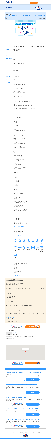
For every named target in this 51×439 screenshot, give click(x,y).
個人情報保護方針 (21, 432)
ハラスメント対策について (34, 432)
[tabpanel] (25, 28)
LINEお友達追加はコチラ (18, 235)
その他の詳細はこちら (17, 275)
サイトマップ (16, 432)
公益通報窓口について (40, 432)
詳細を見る (33, 379)
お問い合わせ (12, 432)
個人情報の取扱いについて (27, 432)
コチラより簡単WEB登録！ (10, 317)
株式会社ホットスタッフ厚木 (17, 332)
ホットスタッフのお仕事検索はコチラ (19, 226)
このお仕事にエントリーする (33, 326)
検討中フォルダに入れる (17, 327)
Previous (21, 37)
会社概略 (9, 432)
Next (30, 37)
